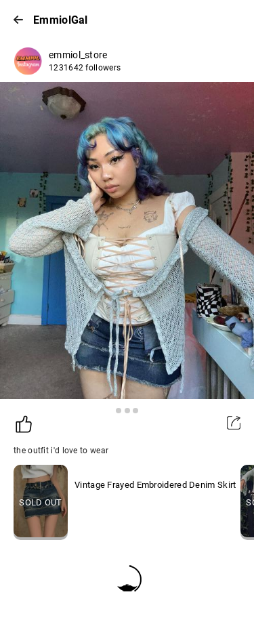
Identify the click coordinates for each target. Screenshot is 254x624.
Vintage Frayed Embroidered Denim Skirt (155, 485)
